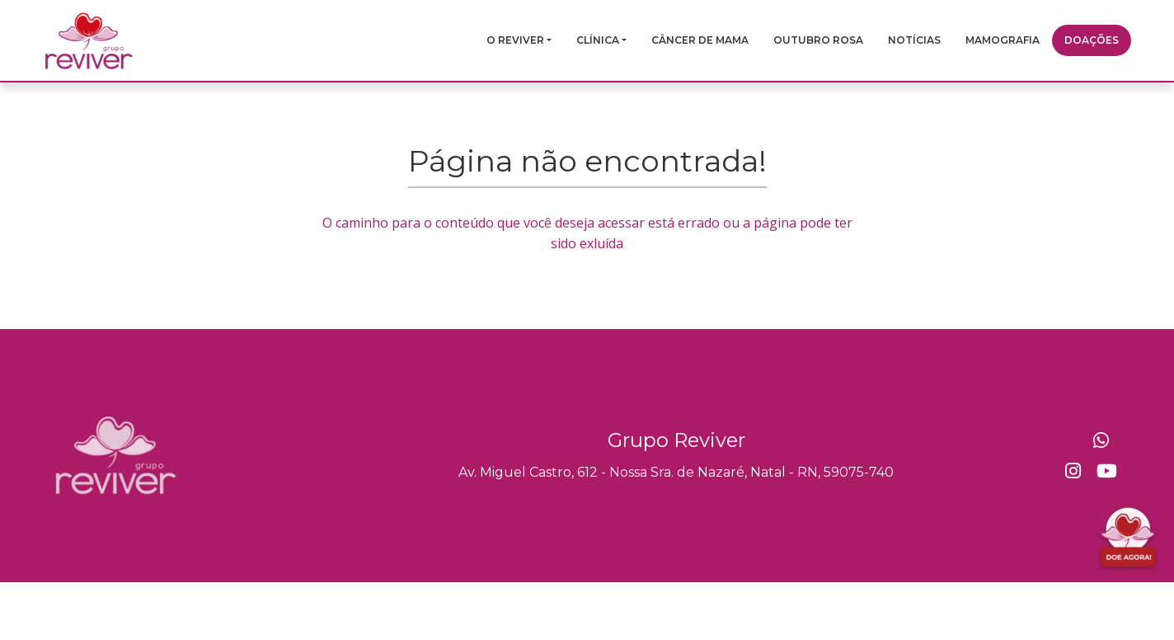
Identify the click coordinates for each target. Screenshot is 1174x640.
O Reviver (515, 40)
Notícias (914, 40)
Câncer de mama (700, 40)
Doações (1091, 40)
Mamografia (1002, 40)
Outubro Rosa (818, 40)
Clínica (597, 40)
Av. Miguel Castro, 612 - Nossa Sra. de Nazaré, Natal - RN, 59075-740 (676, 472)
